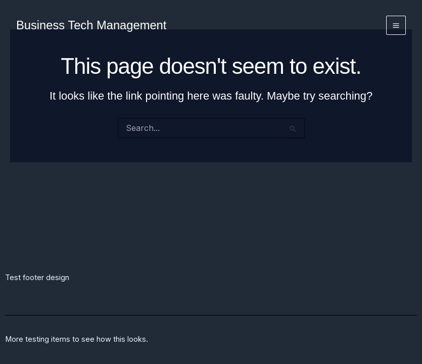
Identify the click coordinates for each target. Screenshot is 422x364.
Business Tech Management (91, 25)
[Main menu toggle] (396, 25)
